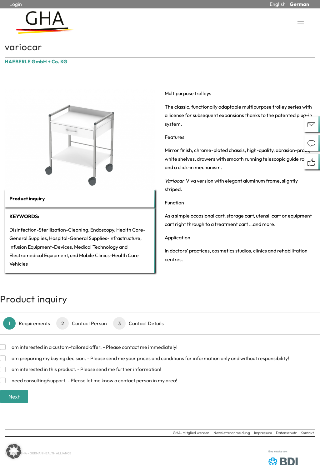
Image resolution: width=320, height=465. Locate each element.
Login (15, 4)
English (278, 4)
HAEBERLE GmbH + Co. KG (36, 61)
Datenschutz (286, 432)
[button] (14, 451)
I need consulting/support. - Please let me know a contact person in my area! (93, 380)
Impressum (263, 432)
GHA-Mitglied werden (191, 432)
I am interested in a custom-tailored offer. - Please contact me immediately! (93, 347)
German (299, 4)
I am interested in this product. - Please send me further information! (85, 369)
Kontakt (307, 432)
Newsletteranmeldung (231, 432)
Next (14, 396)
